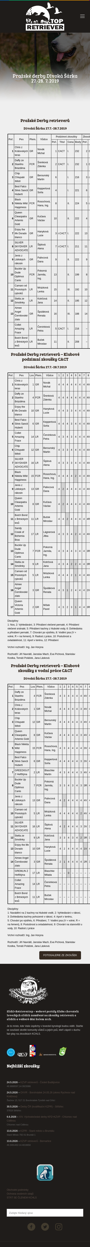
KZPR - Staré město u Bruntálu (37, 1130)
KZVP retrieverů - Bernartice (35, 1141)
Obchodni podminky (17, 1189)
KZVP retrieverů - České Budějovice (40, 1082)
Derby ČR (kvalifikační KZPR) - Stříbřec (42, 1106)
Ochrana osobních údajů (20, 1193)
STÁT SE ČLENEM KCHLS (22, 1197)
